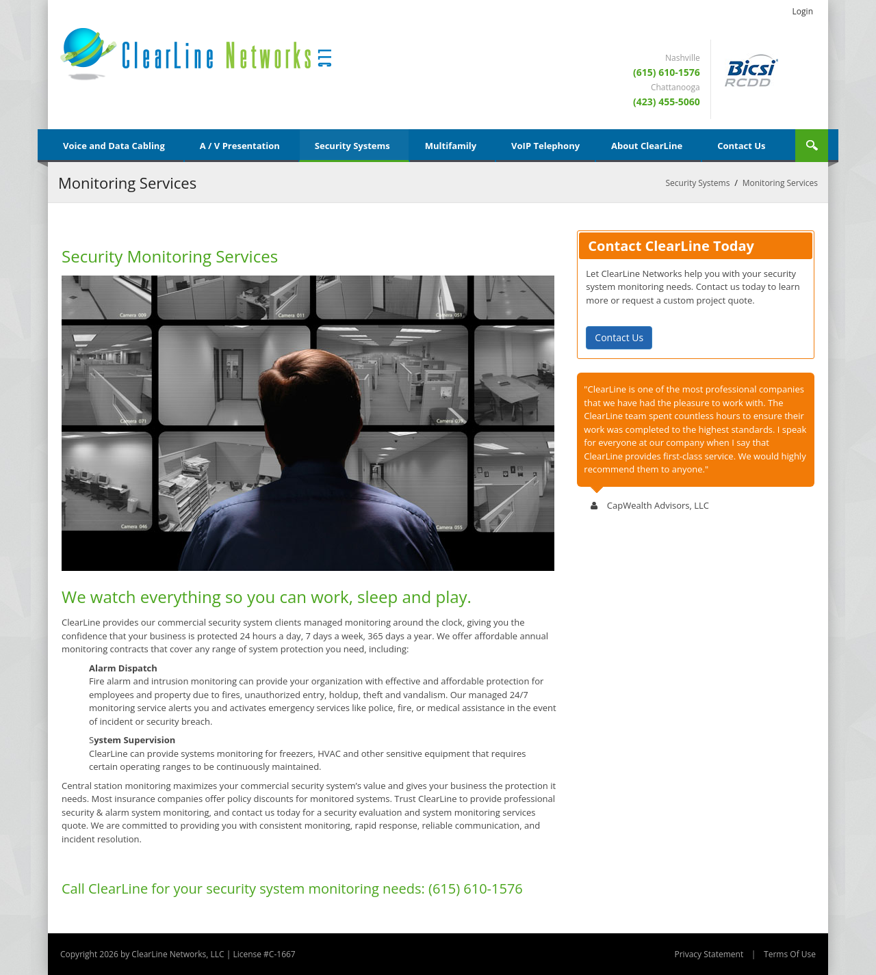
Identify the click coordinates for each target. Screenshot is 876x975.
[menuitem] (116, 145)
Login (803, 11)
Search (811, 145)
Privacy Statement (708, 954)
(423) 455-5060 (666, 101)
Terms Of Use (790, 954)
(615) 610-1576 (666, 72)
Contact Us (619, 337)
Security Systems (698, 183)
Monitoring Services (780, 183)
